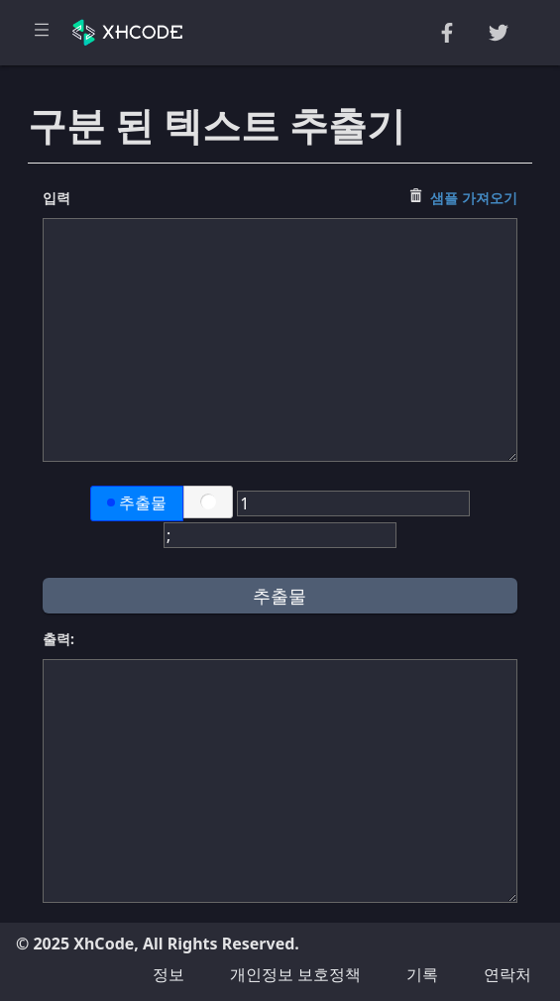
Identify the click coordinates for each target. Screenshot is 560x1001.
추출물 (137, 503)
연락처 (507, 974)
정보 (168, 974)
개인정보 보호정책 (295, 974)
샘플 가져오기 (473, 197)
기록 (422, 974)
